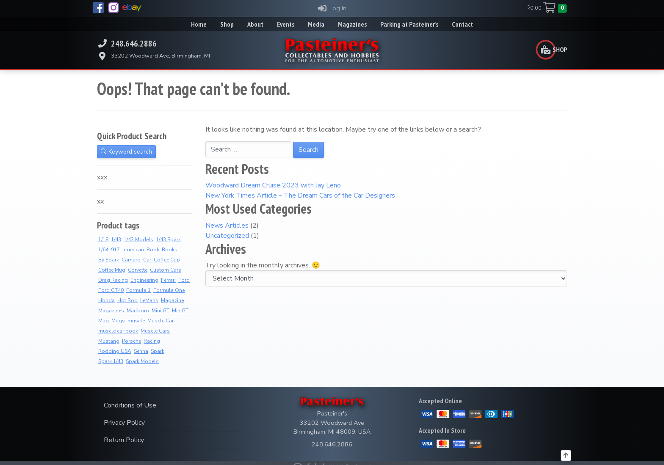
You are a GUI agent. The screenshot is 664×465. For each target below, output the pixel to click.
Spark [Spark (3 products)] (157, 351)
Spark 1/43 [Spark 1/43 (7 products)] (110, 361)
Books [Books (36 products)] (169, 249)
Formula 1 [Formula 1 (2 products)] (138, 290)
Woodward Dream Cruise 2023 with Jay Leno (273, 185)
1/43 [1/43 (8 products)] (116, 239)
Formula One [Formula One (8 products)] (169, 290)
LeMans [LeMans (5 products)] (149, 300)
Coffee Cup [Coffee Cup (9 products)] (167, 259)
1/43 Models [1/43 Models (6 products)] (138, 239)
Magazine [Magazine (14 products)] (172, 300)
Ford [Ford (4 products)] (184, 280)
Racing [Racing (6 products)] (152, 341)
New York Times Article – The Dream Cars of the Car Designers (300, 195)
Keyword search (126, 152)
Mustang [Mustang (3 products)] (108, 341)
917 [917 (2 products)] (115, 249)
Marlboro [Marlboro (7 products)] (138, 310)
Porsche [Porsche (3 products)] (131, 341)
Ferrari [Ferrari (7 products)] (168, 280)
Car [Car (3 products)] (147, 259)
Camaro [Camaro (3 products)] (131, 259)
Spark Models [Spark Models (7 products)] (142, 361)
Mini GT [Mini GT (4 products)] (160, 310)
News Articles (227, 225)
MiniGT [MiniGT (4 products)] (180, 310)
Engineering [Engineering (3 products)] (144, 280)
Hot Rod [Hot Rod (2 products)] (127, 300)
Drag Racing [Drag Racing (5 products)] (113, 280)
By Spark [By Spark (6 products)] (108, 259)
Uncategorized (227, 235)
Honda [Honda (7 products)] (106, 300)
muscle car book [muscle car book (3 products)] (118, 330)
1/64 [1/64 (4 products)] (103, 249)
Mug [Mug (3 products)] (103, 320)
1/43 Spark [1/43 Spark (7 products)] (168, 239)
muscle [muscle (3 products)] (136, 320)
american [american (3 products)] (133, 249)
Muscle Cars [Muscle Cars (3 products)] (155, 330)
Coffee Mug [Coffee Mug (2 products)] (111, 270)
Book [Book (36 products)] (153, 249)
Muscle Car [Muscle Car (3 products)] (160, 320)
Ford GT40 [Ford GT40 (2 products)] (111, 290)
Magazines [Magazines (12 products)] (111, 310)
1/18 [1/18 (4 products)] (103, 239)
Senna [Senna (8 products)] (141, 351)
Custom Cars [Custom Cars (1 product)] (165, 270)
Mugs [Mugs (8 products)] (118, 320)
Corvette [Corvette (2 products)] (137, 270)
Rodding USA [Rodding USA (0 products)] (114, 351)
